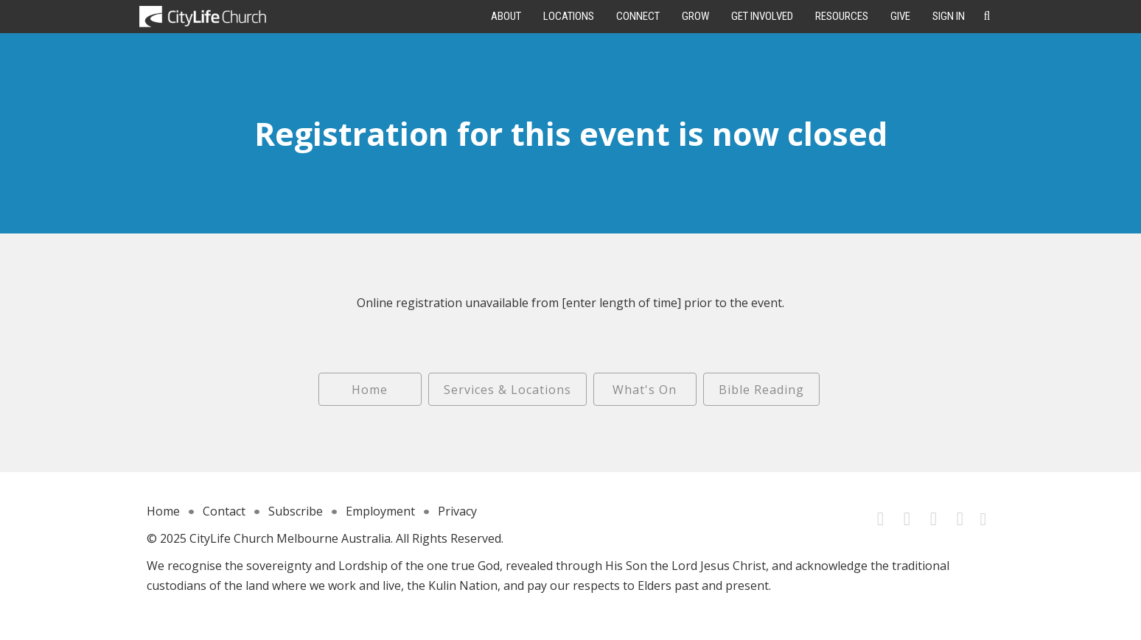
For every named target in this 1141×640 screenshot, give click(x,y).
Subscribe (295, 511)
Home (370, 389)
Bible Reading (761, 389)
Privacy (457, 511)
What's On (645, 389)
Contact (224, 511)
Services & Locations (507, 389)
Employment (380, 511)
